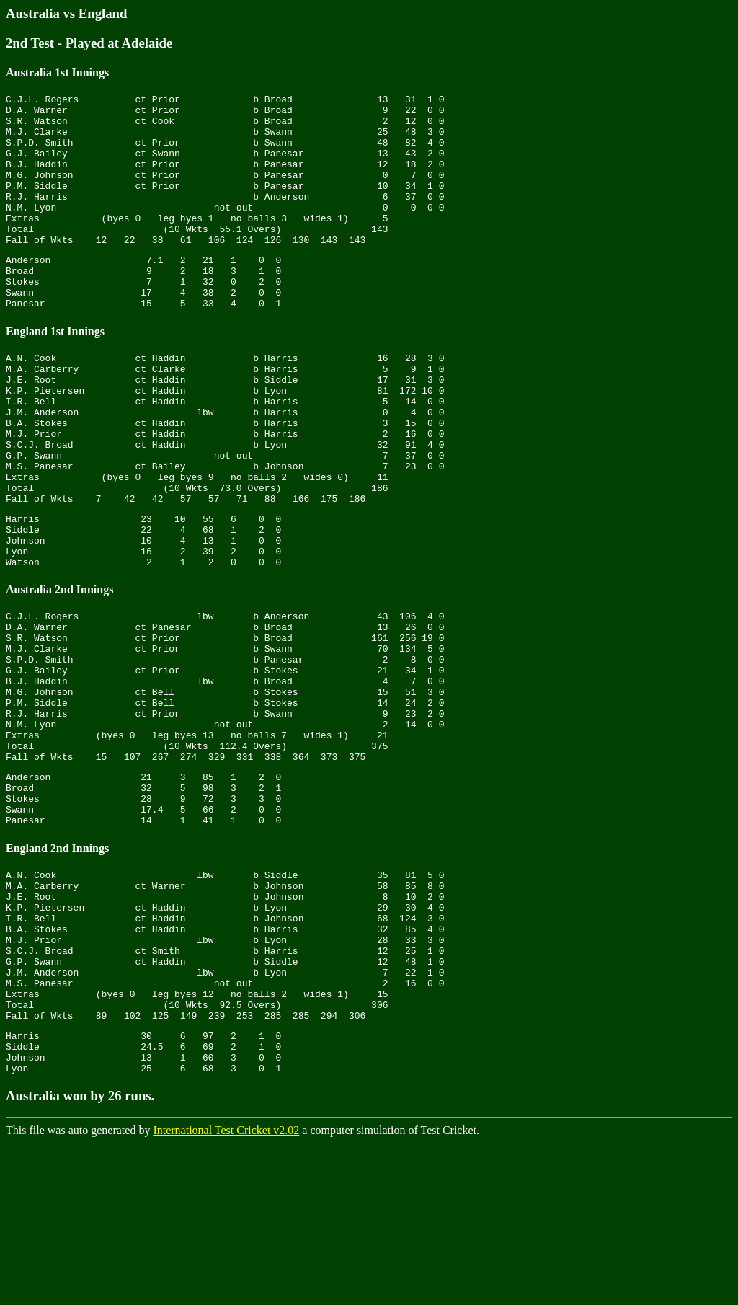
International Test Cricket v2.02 (226, 1292)
